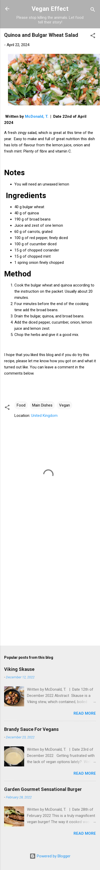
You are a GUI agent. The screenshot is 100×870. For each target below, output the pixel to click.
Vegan (64, 405)
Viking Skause (19, 669)
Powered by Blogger (50, 856)
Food (21, 405)
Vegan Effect (50, 8)
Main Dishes (42, 405)
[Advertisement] (48, 589)
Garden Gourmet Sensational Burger (43, 789)
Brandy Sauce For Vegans (31, 729)
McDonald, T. (36, 116)
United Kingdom (44, 415)
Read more (85, 713)
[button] (93, 36)
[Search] (93, 10)
